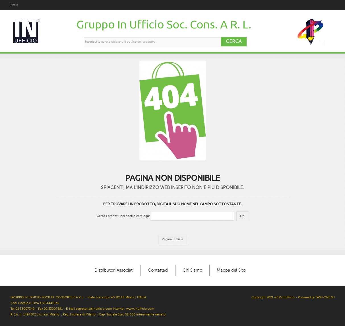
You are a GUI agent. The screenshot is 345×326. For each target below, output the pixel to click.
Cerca (233, 41)
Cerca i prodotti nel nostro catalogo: (123, 216)
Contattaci (158, 270)
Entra (14, 5)
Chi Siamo (192, 270)
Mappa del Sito (231, 270)
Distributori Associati (113, 270)
